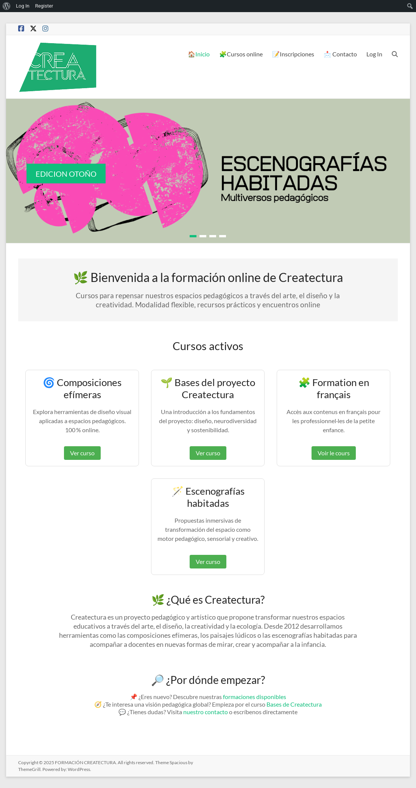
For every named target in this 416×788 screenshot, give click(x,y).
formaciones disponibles (254, 696)
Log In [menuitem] (23, 6)
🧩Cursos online (241, 54)
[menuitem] (6, 6)
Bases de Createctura (294, 704)
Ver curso (82, 452)
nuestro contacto (205, 711)
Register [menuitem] (44, 6)
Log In (374, 54)
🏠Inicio (199, 54)
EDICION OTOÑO (66, 173)
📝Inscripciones (293, 54)
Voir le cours (334, 452)
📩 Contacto (340, 54)
